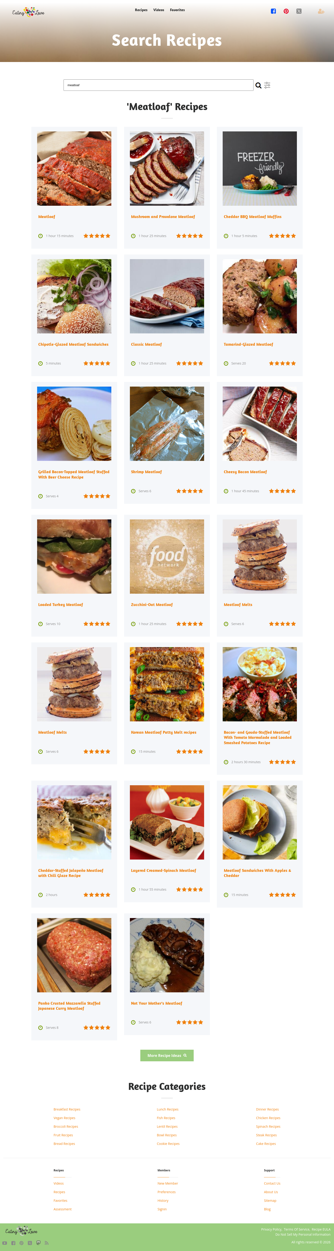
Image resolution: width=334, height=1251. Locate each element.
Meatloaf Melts (238, 604)
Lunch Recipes (167, 1108)
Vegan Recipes (64, 1116)
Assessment (63, 1207)
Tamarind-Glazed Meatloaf (248, 344)
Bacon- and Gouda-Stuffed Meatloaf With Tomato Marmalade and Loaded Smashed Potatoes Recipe (258, 737)
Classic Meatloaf (146, 344)
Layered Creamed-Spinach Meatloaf (163, 869)
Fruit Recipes (63, 1133)
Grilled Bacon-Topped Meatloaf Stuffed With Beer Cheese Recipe (73, 474)
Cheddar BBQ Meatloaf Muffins (253, 216)
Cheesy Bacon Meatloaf (245, 471)
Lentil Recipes (167, 1125)
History (162, 1199)
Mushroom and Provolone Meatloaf (163, 216)
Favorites (177, 10)
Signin (162, 1207)
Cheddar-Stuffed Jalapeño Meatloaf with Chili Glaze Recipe (70, 872)
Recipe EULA (321, 1228)
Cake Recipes (266, 1142)
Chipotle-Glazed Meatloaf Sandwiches (73, 344)
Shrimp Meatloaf (146, 471)
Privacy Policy (271, 1228)
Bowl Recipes (167, 1133)
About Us (271, 1190)
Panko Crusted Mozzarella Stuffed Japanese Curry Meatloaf (69, 1004)
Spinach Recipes (268, 1125)
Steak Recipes (266, 1133)
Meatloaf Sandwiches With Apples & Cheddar (257, 872)
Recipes (141, 10)
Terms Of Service (296, 1228)
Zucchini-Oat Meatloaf (152, 604)
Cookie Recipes (168, 1142)
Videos (158, 10)
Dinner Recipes (267, 1108)
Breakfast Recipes (67, 1108)
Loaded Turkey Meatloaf (60, 604)
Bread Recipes (64, 1142)
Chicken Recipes (268, 1116)
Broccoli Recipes (66, 1125)
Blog (267, 1207)
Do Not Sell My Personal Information (303, 1233)
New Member (167, 1182)
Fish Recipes (166, 1116)
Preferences (166, 1190)
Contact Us (272, 1182)
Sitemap (270, 1199)
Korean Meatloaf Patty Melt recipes (163, 731)
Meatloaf (46, 216)
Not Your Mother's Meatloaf (156, 1002)
